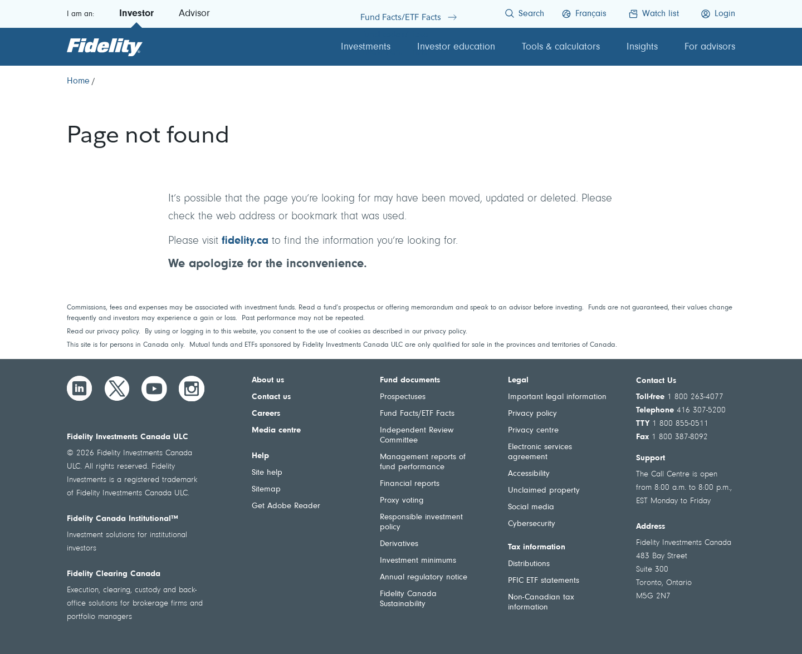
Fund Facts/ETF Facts (417, 414)
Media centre (276, 430)
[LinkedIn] (79, 388)
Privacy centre (533, 430)
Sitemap (266, 489)
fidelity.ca (245, 241)
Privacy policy (532, 414)
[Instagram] (191, 388)
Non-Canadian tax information (541, 602)
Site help (267, 473)
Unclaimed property (544, 490)
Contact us (271, 397)
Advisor (194, 14)
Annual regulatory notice (423, 577)
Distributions (529, 564)
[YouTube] (154, 388)
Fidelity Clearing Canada (113, 574)
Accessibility (529, 474)
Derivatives (399, 544)
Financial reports (409, 484)
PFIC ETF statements (543, 581)
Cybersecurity (531, 524)
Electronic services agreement (540, 452)
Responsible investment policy (421, 522)
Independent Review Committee (416, 435)
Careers (266, 414)
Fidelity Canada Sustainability (408, 599)
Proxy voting (402, 500)
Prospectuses (403, 397)
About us (268, 380)
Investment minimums (418, 561)
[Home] (78, 81)
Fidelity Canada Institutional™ (122, 519)
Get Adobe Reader (286, 506)
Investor (136, 14)
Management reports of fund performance (423, 462)
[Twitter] (117, 388)
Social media (531, 507)
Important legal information (557, 397)
